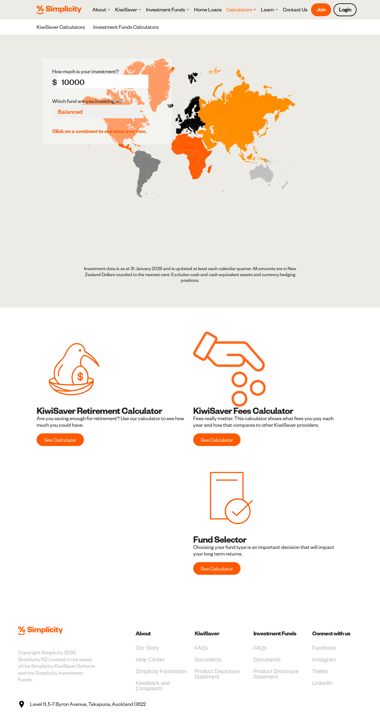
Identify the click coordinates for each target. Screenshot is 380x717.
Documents (208, 660)
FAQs (201, 648)
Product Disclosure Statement (217, 674)
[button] (101, 9)
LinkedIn (322, 683)
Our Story (147, 648)
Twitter (320, 671)
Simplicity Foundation (161, 671)
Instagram (324, 660)
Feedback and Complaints (153, 685)
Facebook (324, 648)
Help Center (150, 660)
